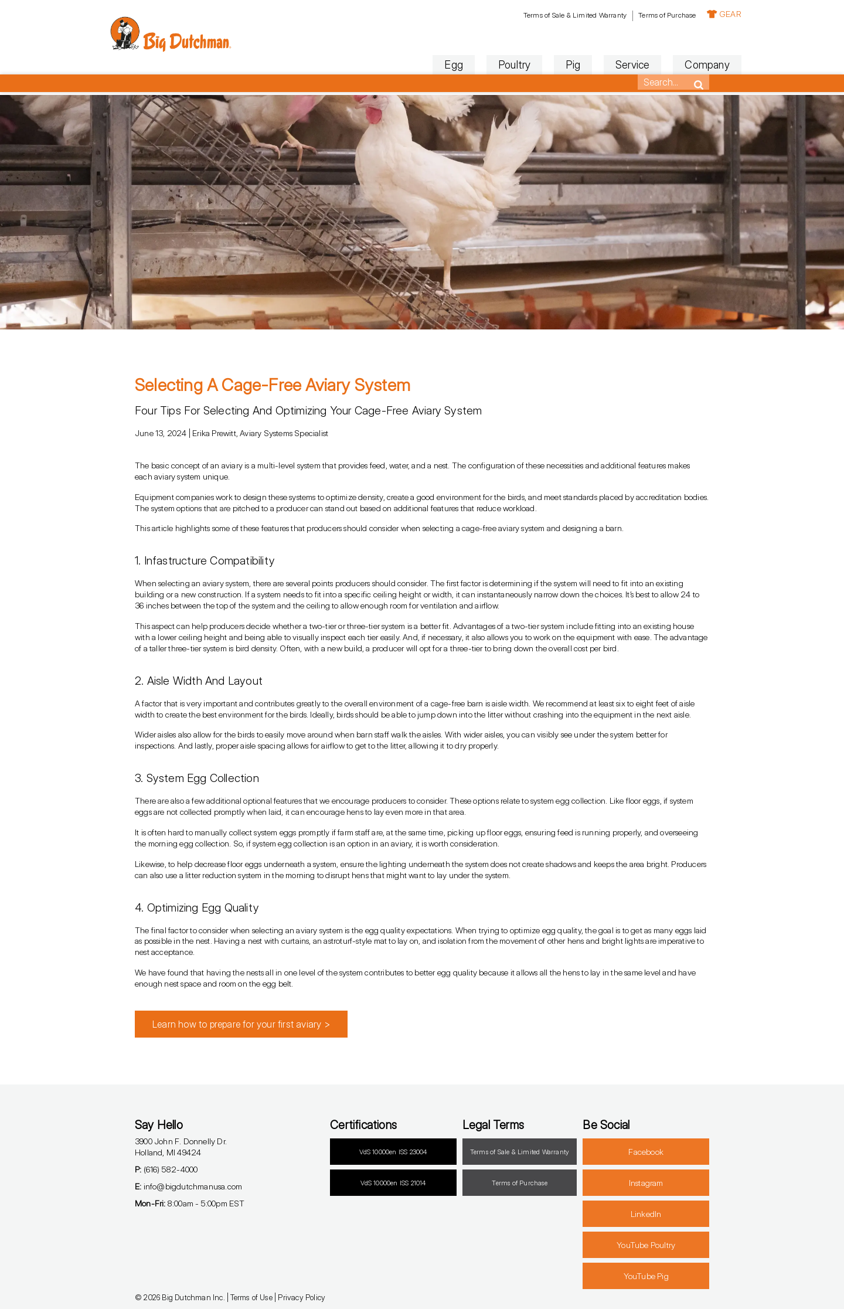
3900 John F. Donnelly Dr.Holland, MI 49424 (181, 1146)
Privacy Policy (301, 1297)
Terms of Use (251, 1297)
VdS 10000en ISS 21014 (393, 1183)
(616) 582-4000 (166, 1169)
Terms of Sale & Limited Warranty (542, 15)
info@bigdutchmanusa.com (188, 1186)
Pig (541, 65)
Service (600, 65)
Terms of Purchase (634, 15)
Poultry (482, 65)
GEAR (692, 14)
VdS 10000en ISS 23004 (393, 1152)
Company (675, 65)
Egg (422, 65)
